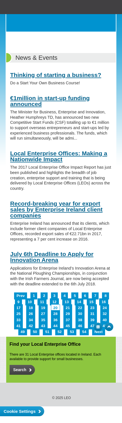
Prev (21, 296)
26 (31, 314)
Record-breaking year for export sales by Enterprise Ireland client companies (56, 209)
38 (80, 320)
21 (68, 308)
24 (105, 308)
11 (42, 302)
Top (109, 327)
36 (55, 320)
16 (104, 302)
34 (31, 320)
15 (91, 302)
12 (54, 302)
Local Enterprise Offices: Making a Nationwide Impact (58, 156)
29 (68, 314)
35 (43, 320)
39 (92, 320)
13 (67, 302)
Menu (107, 23)
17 (18, 308)
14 (79, 302)
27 (43, 314)
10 (30, 302)
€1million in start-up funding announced (50, 101)
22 (80, 308)
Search (96, 23)
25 (18, 314)
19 (43, 308)
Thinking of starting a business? (55, 75)
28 (55, 314)
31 (92, 314)
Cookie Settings (20, 411)
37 (68, 320)
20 (55, 308)
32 (105, 314)
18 (31, 308)
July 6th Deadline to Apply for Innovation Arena (52, 257)
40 (105, 320)
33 (18, 320)
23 (92, 308)
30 (80, 314)
